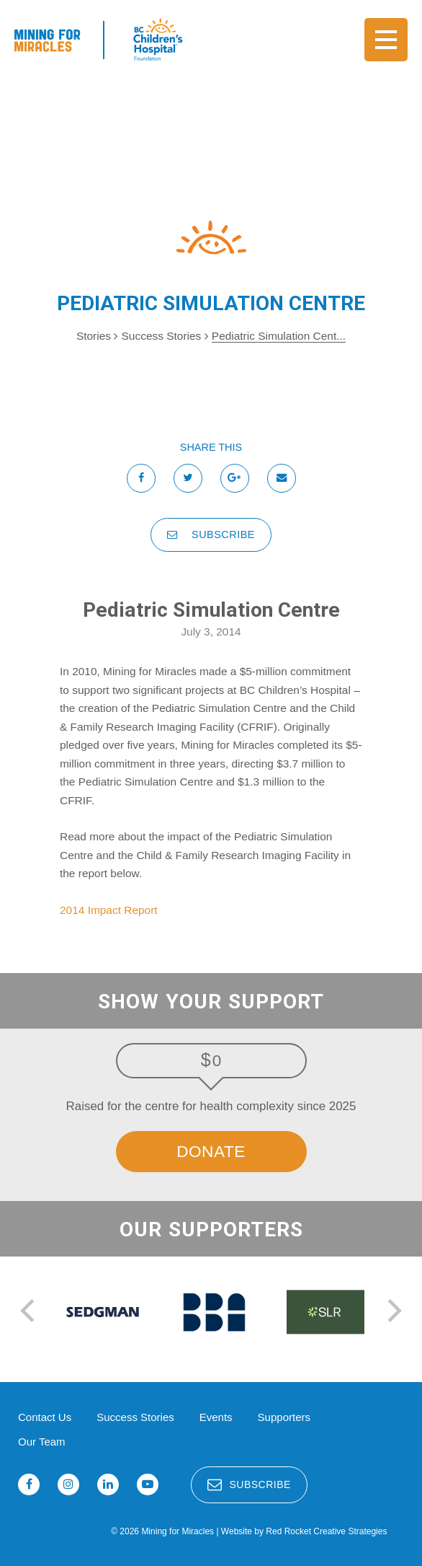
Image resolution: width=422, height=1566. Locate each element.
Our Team (42, 1441)
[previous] (29, 1312)
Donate (211, 1151)
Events (216, 1417)
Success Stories (163, 336)
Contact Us (44, 1417)
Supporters (284, 1417)
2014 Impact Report (109, 910)
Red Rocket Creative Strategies (326, 1531)
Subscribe (211, 534)
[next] (392, 1312)
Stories (93, 336)
